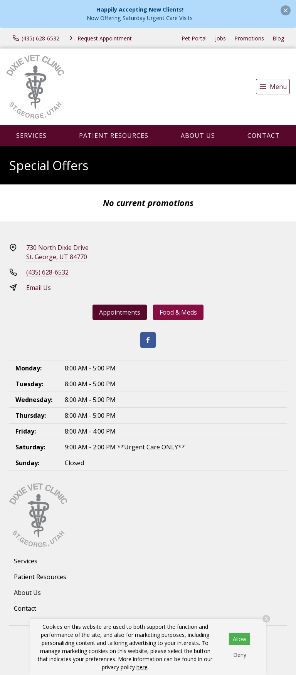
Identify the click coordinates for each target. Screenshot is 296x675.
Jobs (220, 38)
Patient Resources (113, 135)
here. (142, 667)
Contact (263, 135)
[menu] (273, 86)
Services (31, 135)
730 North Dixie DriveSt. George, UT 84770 (57, 252)
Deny (239, 654)
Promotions (249, 38)
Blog (278, 38)
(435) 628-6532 (47, 272)
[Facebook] (148, 340)
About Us (198, 135)
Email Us (38, 287)
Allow (239, 639)
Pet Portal (194, 38)
